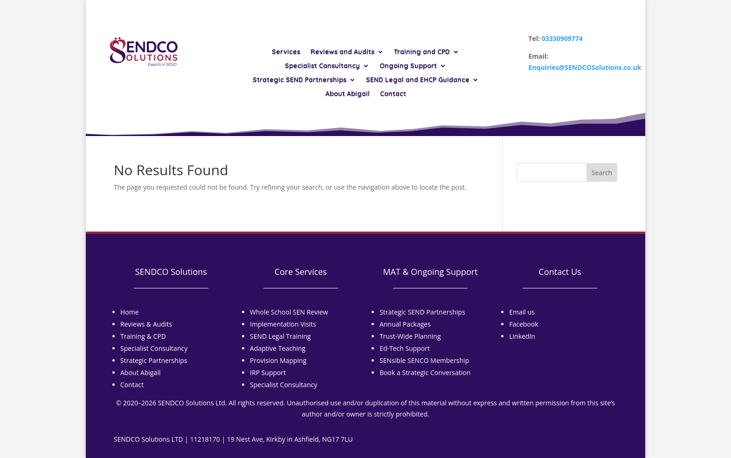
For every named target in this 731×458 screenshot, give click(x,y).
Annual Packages (405, 324)
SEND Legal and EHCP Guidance (417, 80)
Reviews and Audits (342, 52)
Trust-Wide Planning (410, 336)
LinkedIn (522, 336)
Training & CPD (143, 336)
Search (602, 172)
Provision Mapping (278, 360)
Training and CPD (422, 52)
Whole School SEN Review (289, 312)
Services (286, 52)
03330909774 (562, 38)
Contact (393, 94)
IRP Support (268, 372)
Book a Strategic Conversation (424, 372)
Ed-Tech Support (404, 348)
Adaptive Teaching (277, 348)
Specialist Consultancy (322, 66)
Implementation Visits (283, 324)
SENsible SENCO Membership (424, 360)
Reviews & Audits (146, 324)
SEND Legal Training (280, 336)
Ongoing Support (408, 66)
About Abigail (347, 94)
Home (129, 312)
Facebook (523, 324)
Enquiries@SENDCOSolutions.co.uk (585, 67)
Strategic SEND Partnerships (299, 80)
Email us (521, 312)
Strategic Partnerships (153, 360)
